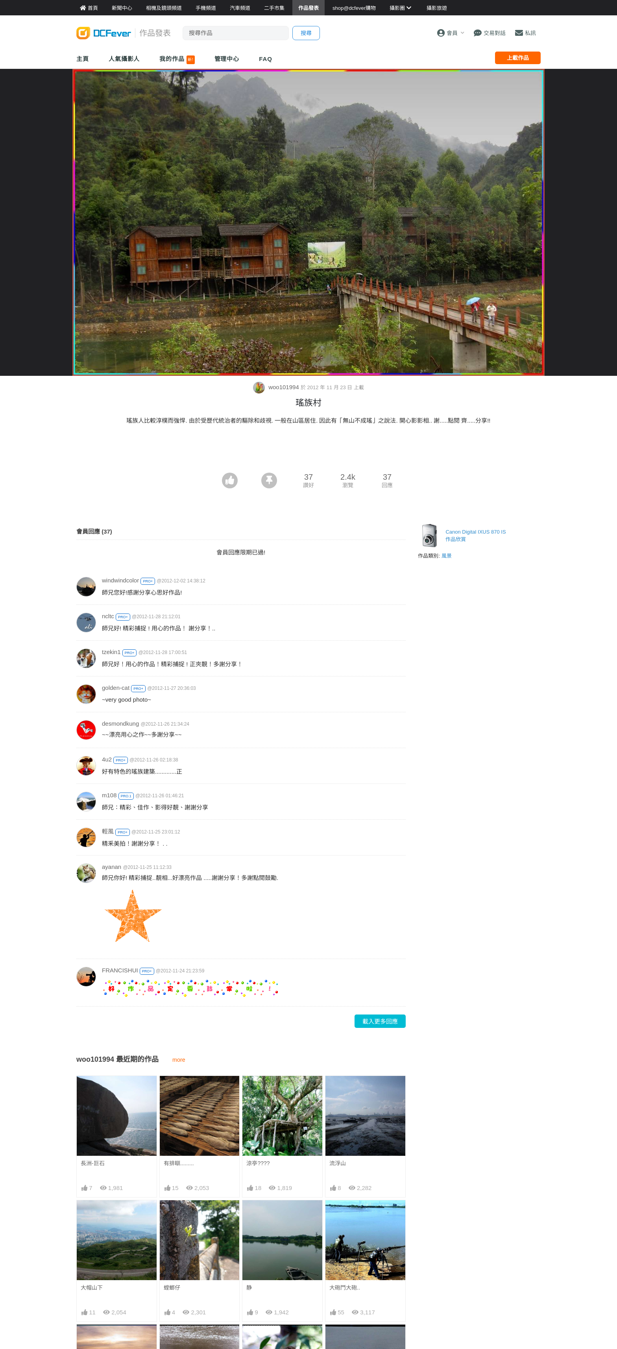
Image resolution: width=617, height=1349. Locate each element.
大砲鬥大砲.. (344, 1287)
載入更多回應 (380, 1021)
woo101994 (277, 387)
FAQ (265, 58)
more (178, 1060)
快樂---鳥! (258, 1339)
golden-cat (115, 687)
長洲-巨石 (93, 1163)
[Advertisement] (308, 451)
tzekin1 (111, 652)
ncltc (108, 616)
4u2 (107, 759)
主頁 (82, 58)
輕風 (108, 831)
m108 (109, 795)
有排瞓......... (179, 1163)
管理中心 (227, 58)
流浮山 (337, 1163)
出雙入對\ (341, 1339)
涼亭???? (258, 1163)
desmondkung (120, 723)
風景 (447, 556)
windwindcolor (120, 580)
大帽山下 (92, 1287)
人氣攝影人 (124, 58)
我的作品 (176, 59)
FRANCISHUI (120, 970)
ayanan (111, 866)
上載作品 (518, 58)
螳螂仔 (172, 1287)
